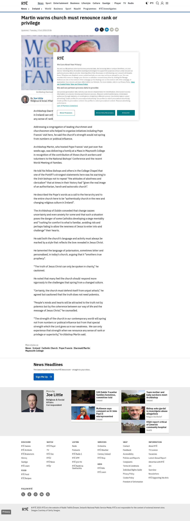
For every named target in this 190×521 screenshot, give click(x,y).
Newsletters (154, 480)
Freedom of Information (133, 488)
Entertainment (60, 3)
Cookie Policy (128, 484)
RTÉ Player (51, 453)
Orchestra (102, 453)
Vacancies (153, 460)
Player (118, 3)
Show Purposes (66, 113)
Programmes (89, 8)
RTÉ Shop (101, 464)
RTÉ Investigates (107, 8)
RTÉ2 (49, 464)
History (24, 464)
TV (48, 456)
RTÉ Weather (103, 456)
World (48, 8)
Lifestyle (86, 3)
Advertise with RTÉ (156, 468)
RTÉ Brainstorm (27, 460)
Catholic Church (50, 348)
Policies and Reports (131, 464)
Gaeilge (106, 3)
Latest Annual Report (157, 464)
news (24, 8)
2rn (150, 472)
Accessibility (128, 460)
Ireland (36, 8)
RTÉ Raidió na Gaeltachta (77, 473)
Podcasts (76, 456)
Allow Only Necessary (105, 113)
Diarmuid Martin (82, 348)
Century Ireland (104, 460)
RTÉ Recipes (26, 485)
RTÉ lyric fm (77, 468)
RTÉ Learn (25, 472)
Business (74, 3)
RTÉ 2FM (75, 464)
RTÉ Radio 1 (77, 460)
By (36, 98)
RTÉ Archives (26, 456)
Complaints (127, 468)
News (40, 3)
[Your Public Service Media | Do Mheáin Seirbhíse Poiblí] (25, 516)
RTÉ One (50, 460)
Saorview (152, 476)
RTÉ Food (25, 481)
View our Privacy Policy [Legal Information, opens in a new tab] (79, 84)
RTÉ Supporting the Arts (159, 484)
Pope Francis (65, 348)
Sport (48, 3)
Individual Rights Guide (132, 476)
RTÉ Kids (101, 475)
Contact (126, 453)
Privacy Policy (128, 480)
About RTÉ (153, 453)
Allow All (126, 113)
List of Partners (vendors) (67, 106)
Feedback (127, 456)
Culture (96, 3)
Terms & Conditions (131, 472)
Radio (131, 3)
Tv (124, 3)
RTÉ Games (26, 453)
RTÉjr (49, 472)
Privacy (6, 518)
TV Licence (153, 456)
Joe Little (54, 394)
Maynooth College (34, 350)
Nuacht (77, 8)
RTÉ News (51, 468)
